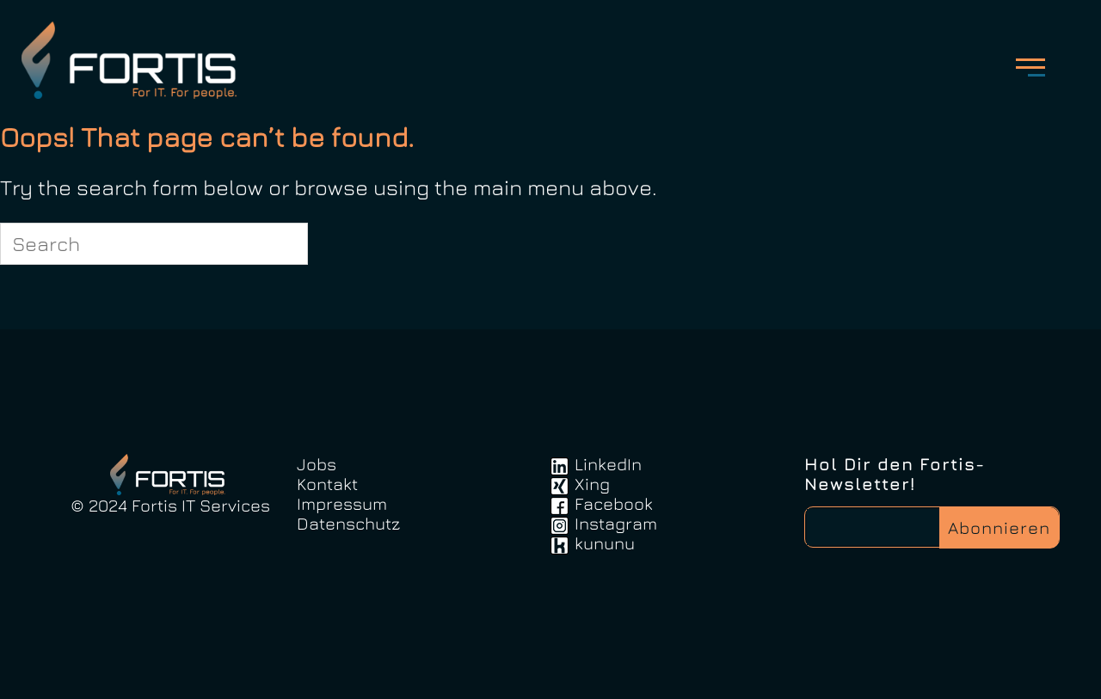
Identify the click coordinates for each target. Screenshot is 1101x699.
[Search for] (154, 244)
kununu (605, 543)
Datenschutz (348, 523)
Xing (592, 484)
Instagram (616, 523)
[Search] (284, 243)
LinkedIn (608, 464)
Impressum (342, 503)
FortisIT (134, 60)
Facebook (614, 503)
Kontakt (327, 484)
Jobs (316, 464)
